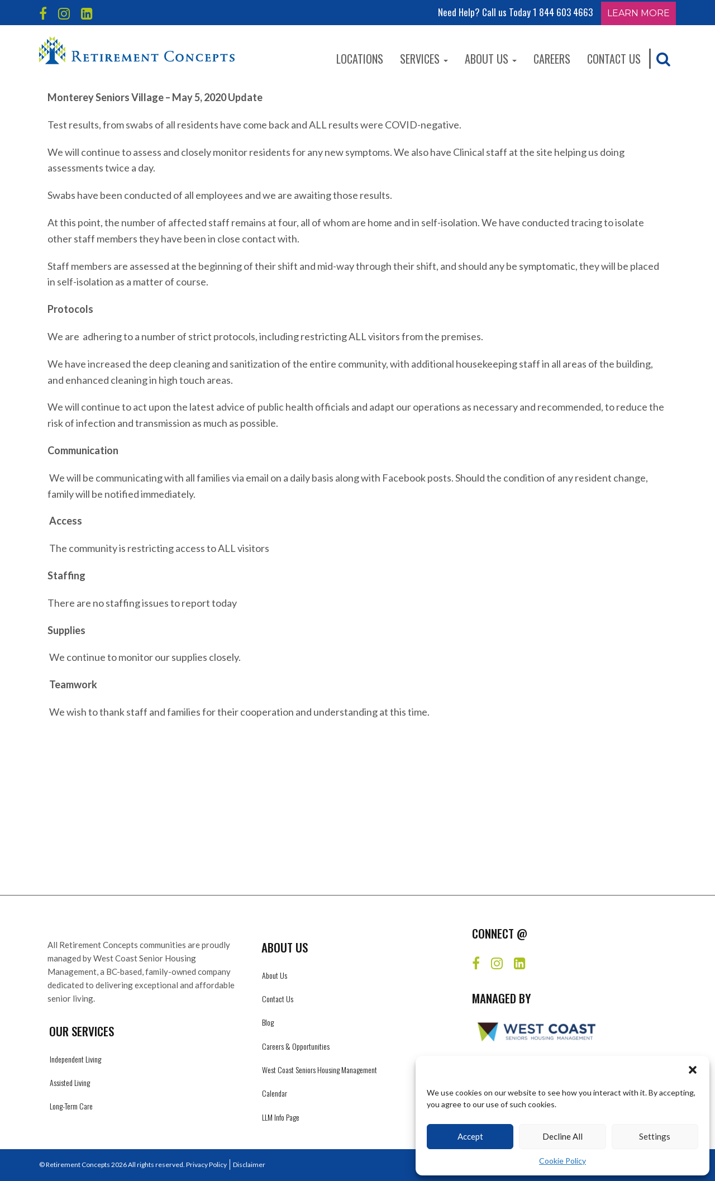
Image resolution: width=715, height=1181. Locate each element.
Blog (268, 1022)
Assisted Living (70, 1082)
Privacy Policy (206, 1164)
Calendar (274, 1093)
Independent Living (75, 1059)
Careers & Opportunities (296, 1046)
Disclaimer (249, 1164)
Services (424, 58)
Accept (470, 1136)
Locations (359, 58)
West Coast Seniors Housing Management (319, 1069)
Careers (551, 58)
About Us (491, 58)
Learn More (638, 13)
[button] (692, 1069)
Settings (654, 1136)
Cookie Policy (562, 1160)
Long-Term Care (71, 1106)
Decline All (562, 1136)
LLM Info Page (280, 1117)
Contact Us (614, 58)
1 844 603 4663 (563, 12)
